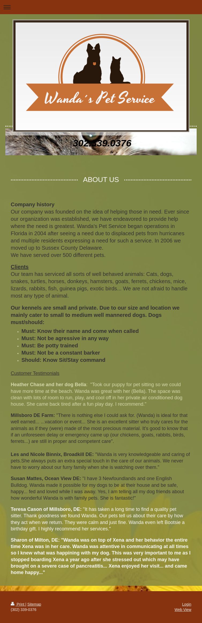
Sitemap (34, 604)
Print (18, 604)
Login (186, 604)
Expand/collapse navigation (101, 7)
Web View (182, 609)
